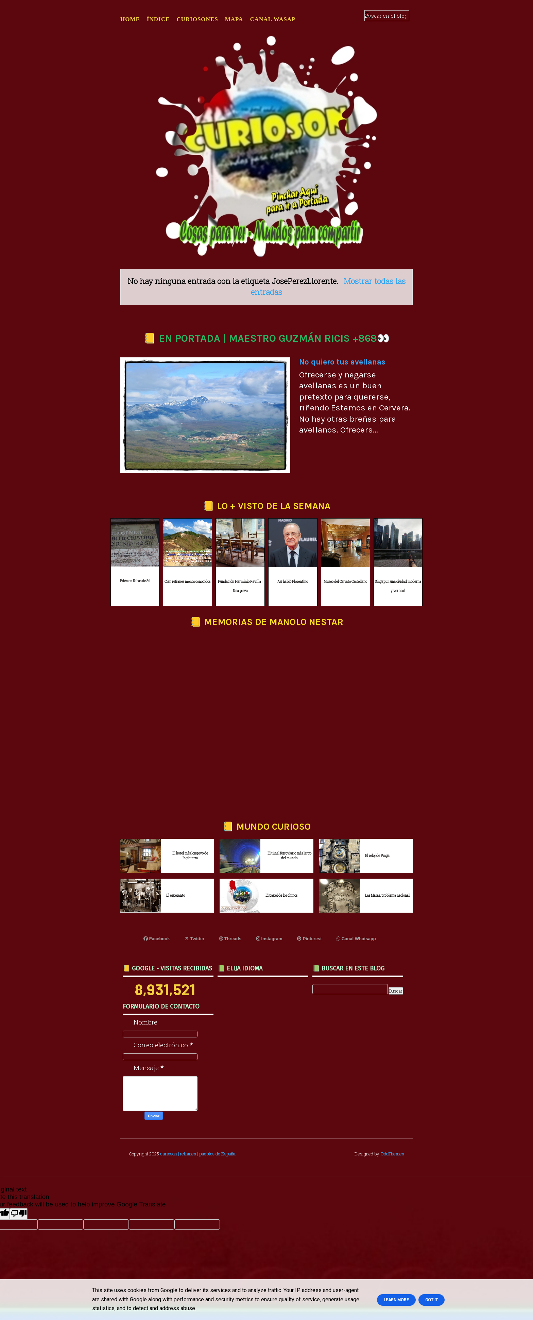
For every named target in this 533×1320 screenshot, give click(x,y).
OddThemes (392, 1154)
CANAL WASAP (272, 19)
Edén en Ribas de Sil (135, 581)
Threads (230, 938)
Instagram (269, 938)
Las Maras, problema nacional (387, 895)
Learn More (396, 1300)
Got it (431, 1300)
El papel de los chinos (281, 895)
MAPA (234, 19)
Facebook (156, 938)
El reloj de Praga (377, 855)
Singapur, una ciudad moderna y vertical (398, 586)
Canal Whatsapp (356, 938)
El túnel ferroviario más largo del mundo (289, 855)
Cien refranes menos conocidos (187, 581)
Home (130, 19)
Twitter (194, 938)
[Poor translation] (19, 1213)
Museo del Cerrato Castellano (345, 581)
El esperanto (175, 895)
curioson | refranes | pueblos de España (197, 1154)
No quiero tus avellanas (342, 362)
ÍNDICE (158, 19)
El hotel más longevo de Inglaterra (190, 855)
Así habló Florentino (292, 581)
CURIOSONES (197, 19)
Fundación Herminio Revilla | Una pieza (240, 586)
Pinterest (309, 938)
